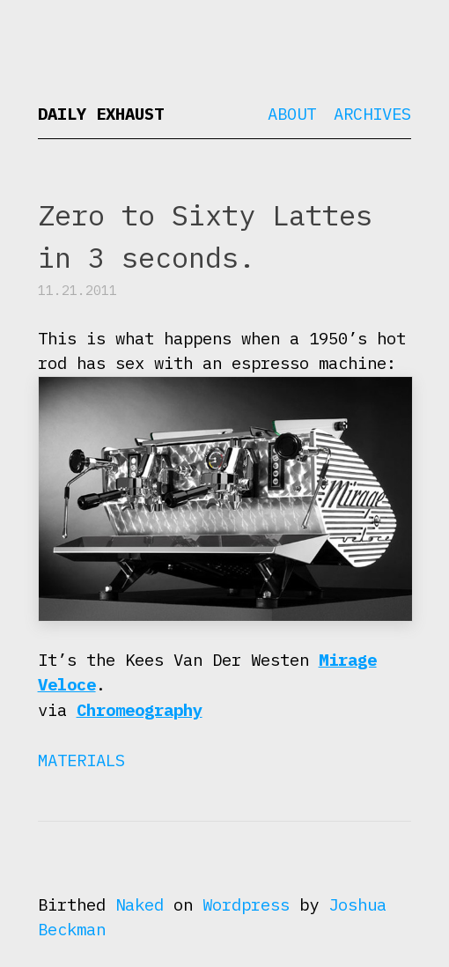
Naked (139, 904)
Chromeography (139, 709)
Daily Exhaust (101, 113)
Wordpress (246, 904)
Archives (372, 113)
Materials (81, 760)
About (292, 113)
